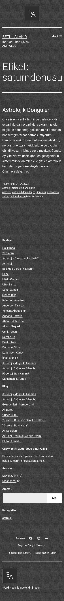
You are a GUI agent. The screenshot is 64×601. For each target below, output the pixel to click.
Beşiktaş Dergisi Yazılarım (18, 268)
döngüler (41, 192)
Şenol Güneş (10, 289)
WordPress (9, 587)
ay (34, 192)
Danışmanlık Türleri (14, 378)
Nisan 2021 (9, 481)
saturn (5, 196)
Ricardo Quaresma (13, 300)
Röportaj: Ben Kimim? (15, 373)
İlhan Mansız (10, 357)
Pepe (5, 274)
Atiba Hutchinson (13, 321)
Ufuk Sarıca (9, 284)
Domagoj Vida (11, 347)
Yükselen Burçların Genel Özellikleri (24, 420)
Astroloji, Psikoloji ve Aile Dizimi (21, 435)
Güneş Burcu (10, 415)
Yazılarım (8, 253)
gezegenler (53, 192)
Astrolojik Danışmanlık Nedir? (20, 258)
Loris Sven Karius (13, 352)
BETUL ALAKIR (14, 37)
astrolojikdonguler (22, 192)
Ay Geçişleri (9, 430)
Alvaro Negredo (11, 326)
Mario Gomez (10, 279)
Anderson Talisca (13, 305)
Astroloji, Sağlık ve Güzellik (18, 368)
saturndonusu (18, 196)
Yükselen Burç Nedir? (15, 425)
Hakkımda (8, 247)
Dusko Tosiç (9, 342)
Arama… (7, 489)
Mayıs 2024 (9, 475)
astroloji (6, 187)
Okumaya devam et (15, 171)
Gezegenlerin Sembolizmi (18, 404)
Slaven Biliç (9, 295)
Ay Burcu (7, 409)
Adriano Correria (12, 316)
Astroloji (7, 263)
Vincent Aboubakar (14, 310)
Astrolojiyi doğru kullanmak (19, 363)
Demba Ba (8, 337)
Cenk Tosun (9, 331)
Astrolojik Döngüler (25, 110)
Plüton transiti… (11, 441)
